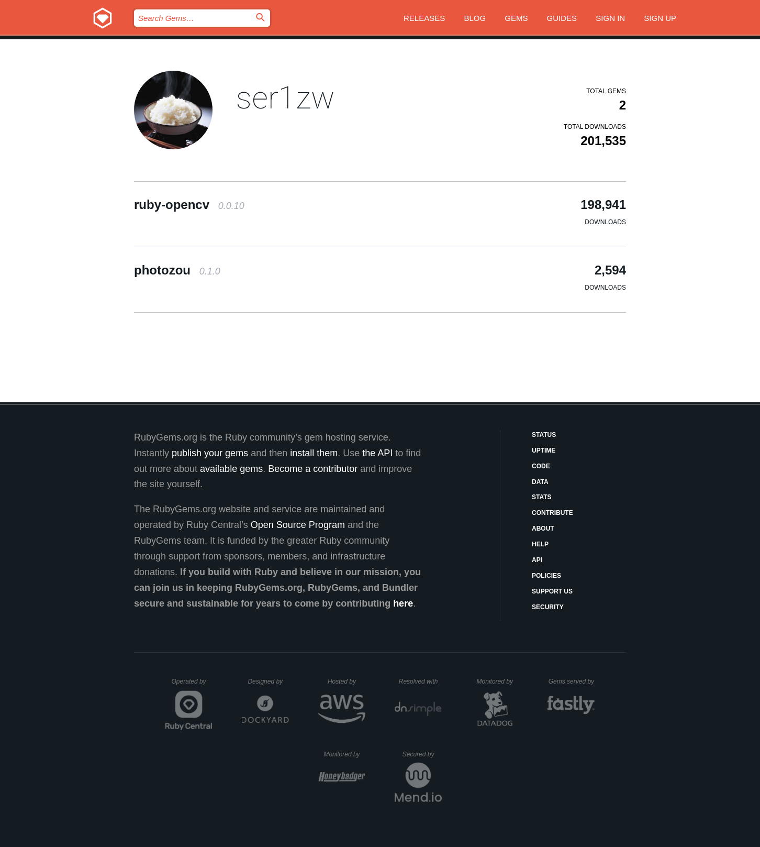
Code (541, 466)
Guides (562, 18)
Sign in (610, 18)
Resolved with (420, 681)
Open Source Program (298, 525)
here (403, 603)
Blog (475, 18)
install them (314, 453)
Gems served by (572, 681)
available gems (231, 469)
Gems (516, 18)
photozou (177, 270)
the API (377, 453)
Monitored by (498, 681)
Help (540, 544)
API (537, 560)
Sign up (660, 18)
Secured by (422, 754)
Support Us (552, 591)
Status (544, 434)
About (543, 528)
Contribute (552, 512)
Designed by (268, 681)
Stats (542, 497)
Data (540, 482)
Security (548, 607)
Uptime (543, 450)
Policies (546, 575)
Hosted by (346, 681)
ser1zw (285, 97)
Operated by (192, 685)
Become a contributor (312, 469)
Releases (424, 18)
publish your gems (210, 453)
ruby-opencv (189, 204)
